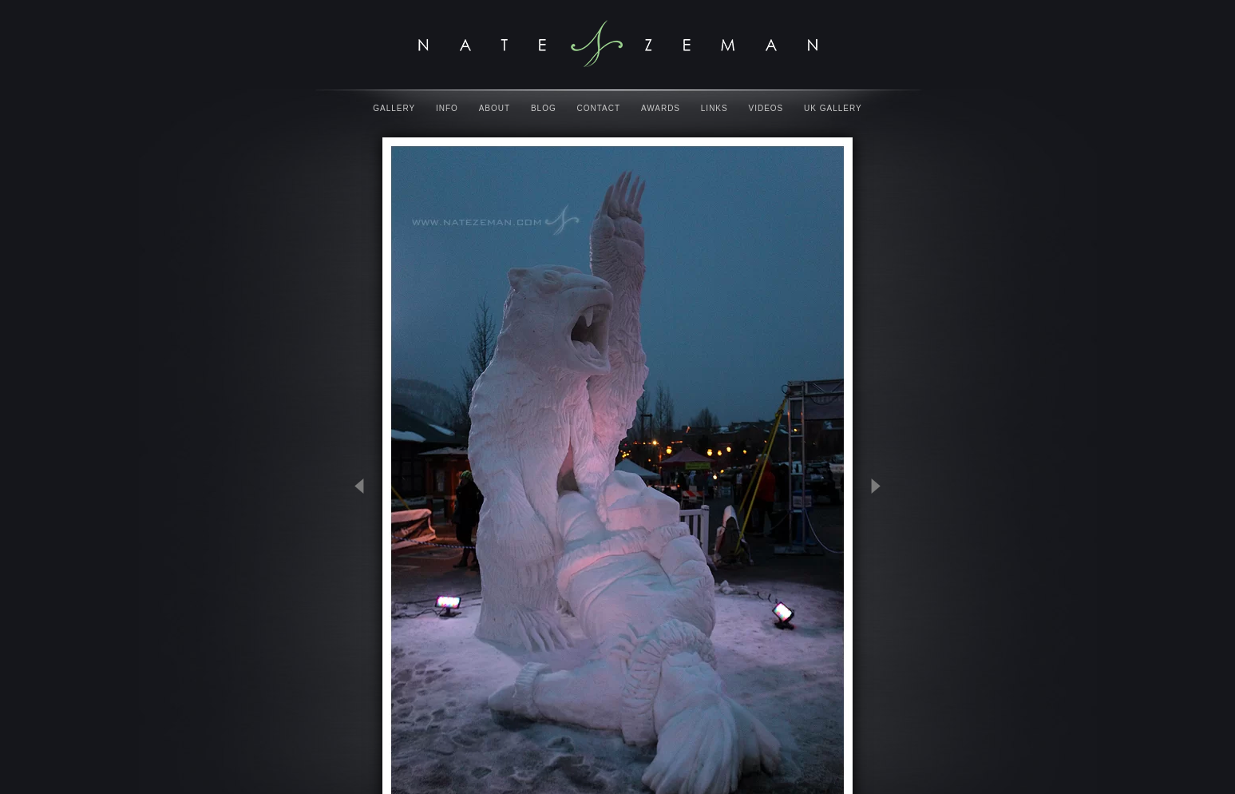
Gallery (394, 108)
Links (714, 108)
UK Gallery (833, 108)
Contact (599, 108)
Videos (766, 108)
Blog (543, 108)
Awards (660, 108)
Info (447, 108)
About (494, 108)
